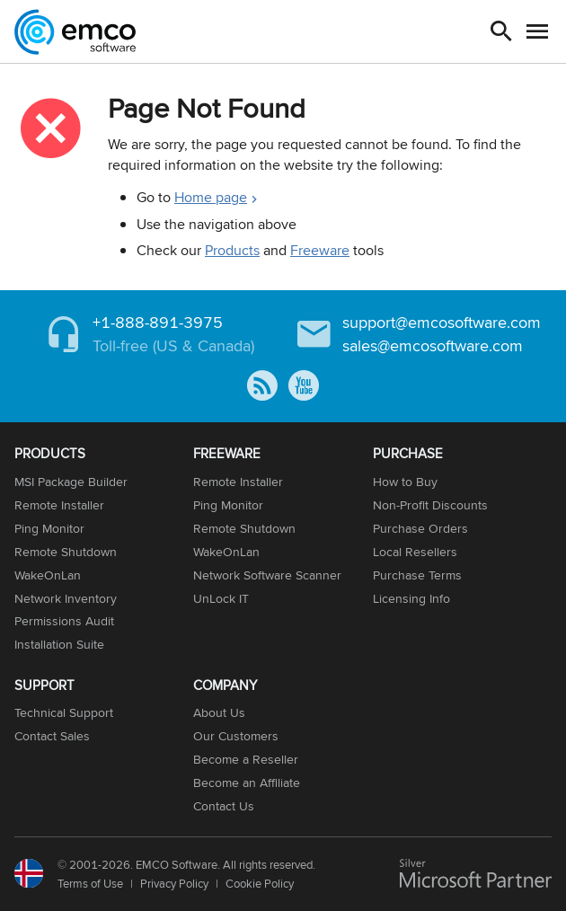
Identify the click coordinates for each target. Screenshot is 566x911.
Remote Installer (59, 505)
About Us (219, 712)
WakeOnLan (47, 575)
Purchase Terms (417, 575)
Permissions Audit (64, 621)
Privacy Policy (174, 883)
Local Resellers (415, 552)
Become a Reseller (245, 759)
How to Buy (405, 482)
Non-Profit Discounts (430, 505)
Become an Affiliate (246, 783)
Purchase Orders (420, 528)
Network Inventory (65, 598)
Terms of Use (90, 883)
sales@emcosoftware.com (432, 345)
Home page (210, 197)
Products (232, 250)
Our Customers (236, 736)
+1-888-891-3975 (158, 322)
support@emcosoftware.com (441, 322)
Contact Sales (52, 736)
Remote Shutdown (65, 552)
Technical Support (63, 712)
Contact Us (223, 806)
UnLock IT (221, 598)
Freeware (319, 250)
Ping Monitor (49, 528)
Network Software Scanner (267, 575)
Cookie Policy (260, 883)
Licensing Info (411, 598)
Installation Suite (59, 644)
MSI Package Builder (71, 482)
